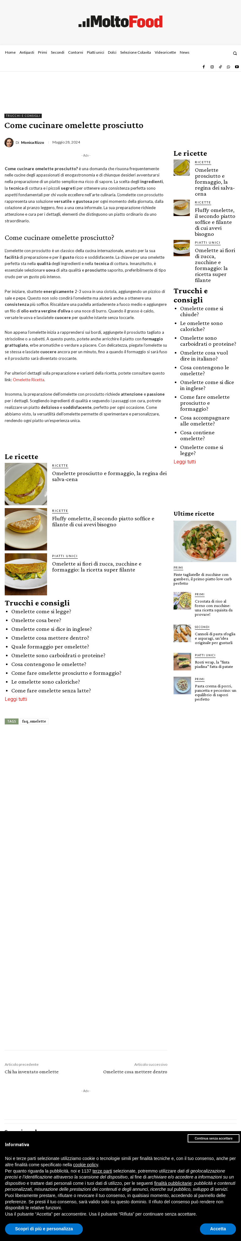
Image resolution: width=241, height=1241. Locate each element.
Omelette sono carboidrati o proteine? (58, 655)
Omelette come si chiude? (201, 311)
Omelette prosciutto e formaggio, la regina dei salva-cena (109, 476)
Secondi (202, 627)
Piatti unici (65, 556)
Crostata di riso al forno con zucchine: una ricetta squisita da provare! (214, 608)
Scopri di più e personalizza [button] (44, 1228)
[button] (235, 53)
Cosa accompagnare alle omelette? (205, 420)
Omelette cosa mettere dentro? (50, 637)
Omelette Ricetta (28, 379)
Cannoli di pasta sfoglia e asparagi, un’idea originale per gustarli (215, 638)
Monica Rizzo (32, 142)
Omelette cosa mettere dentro (135, 1071)
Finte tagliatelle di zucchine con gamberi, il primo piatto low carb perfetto (203, 579)
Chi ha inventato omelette (32, 1071)
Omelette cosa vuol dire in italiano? (204, 355)
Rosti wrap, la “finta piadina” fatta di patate (214, 664)
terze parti (102, 1170)
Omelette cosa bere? (36, 620)
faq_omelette (34, 721)
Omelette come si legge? (41, 611)
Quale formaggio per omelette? (50, 646)
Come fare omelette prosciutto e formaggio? (66, 672)
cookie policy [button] (85, 1164)
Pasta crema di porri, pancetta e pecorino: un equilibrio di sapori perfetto (215, 692)
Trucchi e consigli (23, 116)
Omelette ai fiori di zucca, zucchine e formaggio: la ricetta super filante (97, 566)
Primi (178, 567)
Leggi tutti (16, 699)
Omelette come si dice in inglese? (51, 629)
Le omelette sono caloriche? (45, 681)
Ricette (60, 465)
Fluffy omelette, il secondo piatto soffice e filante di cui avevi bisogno (103, 521)
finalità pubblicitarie (172, 1183)
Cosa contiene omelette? (197, 435)
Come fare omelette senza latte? (51, 690)
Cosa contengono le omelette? (48, 664)
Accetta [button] (218, 1228)
